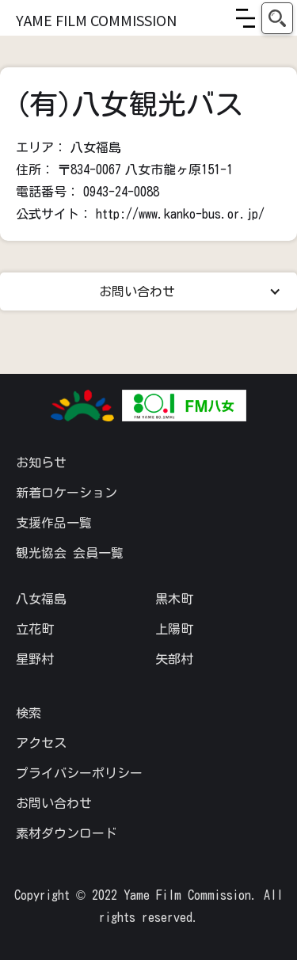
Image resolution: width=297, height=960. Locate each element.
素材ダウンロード (66, 833)
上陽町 (174, 629)
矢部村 (174, 659)
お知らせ (41, 462)
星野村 (35, 659)
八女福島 (41, 598)
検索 (28, 713)
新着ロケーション (66, 492)
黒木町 (174, 598)
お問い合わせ (54, 803)
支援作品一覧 (54, 522)
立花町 (35, 629)
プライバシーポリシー (79, 773)
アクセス (41, 743)
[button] (245, 18)
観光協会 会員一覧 (70, 553)
